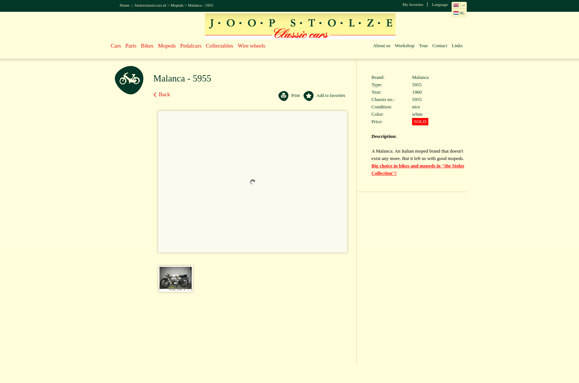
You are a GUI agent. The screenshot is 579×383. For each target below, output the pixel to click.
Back (164, 94)
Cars (116, 46)
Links (457, 45)
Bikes (147, 46)
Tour (423, 45)
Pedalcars (190, 46)
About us (381, 45)
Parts (131, 46)
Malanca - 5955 (200, 5)
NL (459, 13)
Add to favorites (330, 95)
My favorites (413, 4)
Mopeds (177, 5)
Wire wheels (251, 46)
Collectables (219, 46)
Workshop (404, 45)
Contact (439, 45)
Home (125, 5)
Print (295, 95)
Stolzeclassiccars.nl (150, 5)
